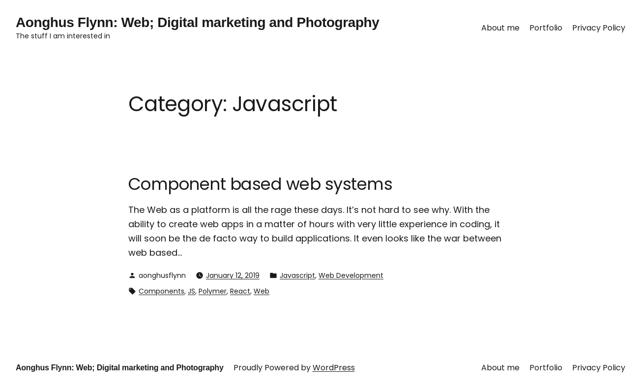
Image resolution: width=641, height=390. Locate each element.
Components (161, 291)
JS (191, 291)
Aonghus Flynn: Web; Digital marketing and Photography (197, 22)
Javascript (297, 275)
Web (261, 291)
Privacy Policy (598, 27)
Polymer (213, 291)
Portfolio (545, 27)
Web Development (351, 275)
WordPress (334, 367)
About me (500, 27)
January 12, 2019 (233, 275)
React (240, 291)
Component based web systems (260, 184)
